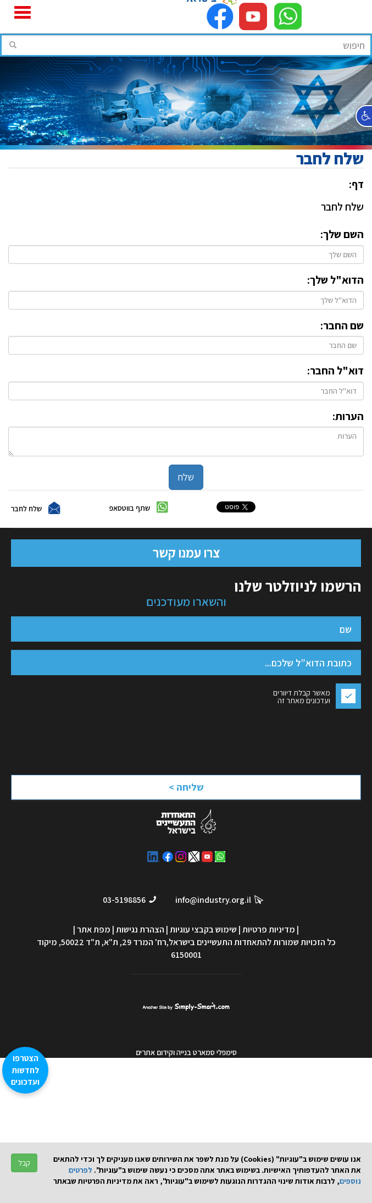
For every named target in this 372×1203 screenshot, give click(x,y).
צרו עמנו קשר (186, 552)
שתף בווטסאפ (129, 508)
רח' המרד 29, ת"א (135, 942)
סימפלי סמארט (186, 1005)
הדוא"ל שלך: (335, 280)
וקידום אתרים (156, 1052)
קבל (24, 1163)
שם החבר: (342, 325)
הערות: (348, 416)
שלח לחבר (26, 509)
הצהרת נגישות (140, 929)
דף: (356, 184)
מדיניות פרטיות (268, 929)
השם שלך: (342, 234)
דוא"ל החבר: (335, 370)
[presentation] (264, 738)
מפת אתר (93, 929)
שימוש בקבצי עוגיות (203, 929)
